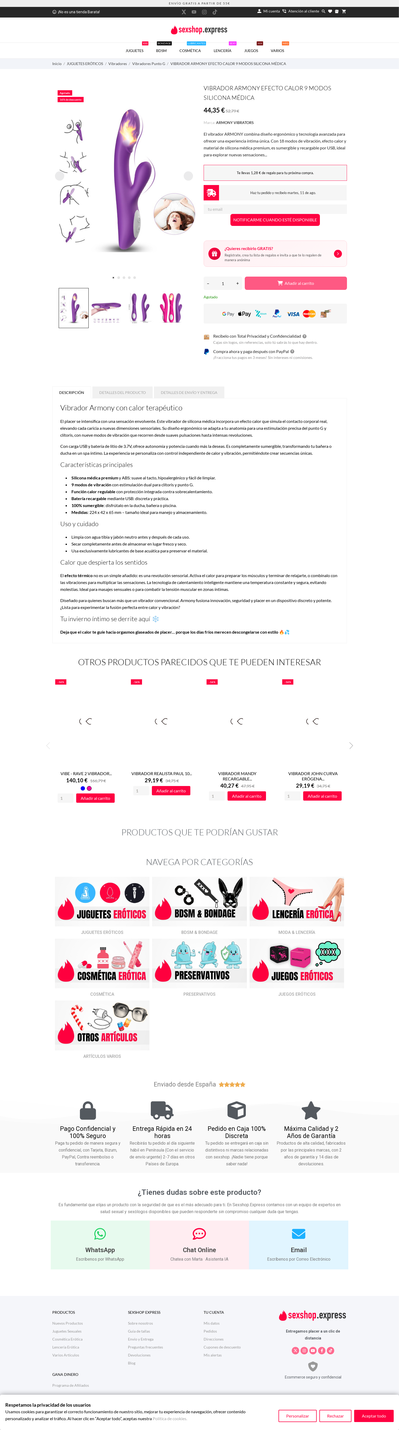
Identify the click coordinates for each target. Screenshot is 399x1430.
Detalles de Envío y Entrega (189, 392)
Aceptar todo (374, 1415)
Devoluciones (139, 1355)
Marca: (209, 122)
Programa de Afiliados (70, 1385)
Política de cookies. (170, 1418)
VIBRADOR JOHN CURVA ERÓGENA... (313, 776)
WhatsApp (100, 1250)
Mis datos (212, 1323)
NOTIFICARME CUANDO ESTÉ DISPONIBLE (275, 219)
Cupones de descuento (222, 1347)
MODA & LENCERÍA (296, 932)
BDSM (164, 48)
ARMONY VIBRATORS (235, 122)
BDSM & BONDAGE (199, 932)
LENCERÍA (225, 48)
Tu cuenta (214, 1312)
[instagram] (204, 12)
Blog (131, 1363)
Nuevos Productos (67, 1323)
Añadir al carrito (295, 283)
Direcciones (214, 1339)
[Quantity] (66, 798)
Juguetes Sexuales (66, 1331)
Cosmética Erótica (67, 1339)
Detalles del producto (122, 392)
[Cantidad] (223, 283)
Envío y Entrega (140, 1339)
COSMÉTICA (192, 48)
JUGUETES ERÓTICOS (102, 932)
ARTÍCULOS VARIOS (102, 1056)
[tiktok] (214, 12)
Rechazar (335, 1415)
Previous (49, 745)
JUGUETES (137, 48)
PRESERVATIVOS (199, 994)
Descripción (71, 392)
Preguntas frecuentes (145, 1347)
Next (349, 745)
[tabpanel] (124, 180)
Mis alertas (213, 1355)
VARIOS (280, 48)
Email (299, 1250)
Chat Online (199, 1250)
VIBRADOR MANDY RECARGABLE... (237, 776)
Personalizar (297, 1415)
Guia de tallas (139, 1331)
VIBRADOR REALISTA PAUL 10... (161, 773)
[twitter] (183, 12)
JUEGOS (253, 48)
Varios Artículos (65, 1355)
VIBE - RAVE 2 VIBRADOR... (86, 773)
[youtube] (194, 12)
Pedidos (210, 1331)
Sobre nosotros (140, 1323)
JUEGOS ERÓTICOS (297, 994)
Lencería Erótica (65, 1347)
